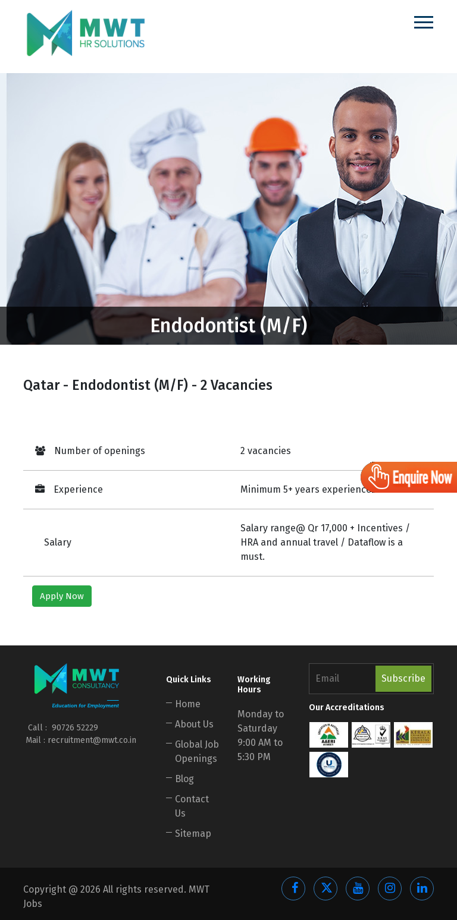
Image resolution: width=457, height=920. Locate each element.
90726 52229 (73, 728)
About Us (194, 724)
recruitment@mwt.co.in (92, 740)
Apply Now (62, 596)
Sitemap (193, 833)
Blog (184, 778)
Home (188, 704)
